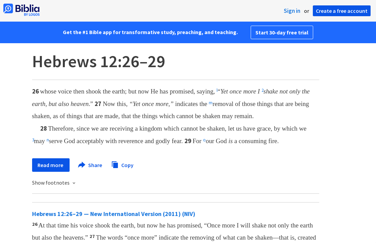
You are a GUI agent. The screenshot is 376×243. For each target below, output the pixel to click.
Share (90, 165)
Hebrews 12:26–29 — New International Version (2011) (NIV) (113, 214)
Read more (50, 165)
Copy (122, 164)
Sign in (292, 11)
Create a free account (342, 10)
